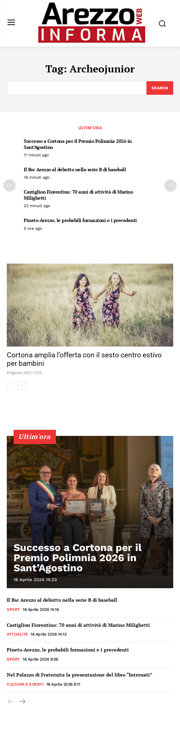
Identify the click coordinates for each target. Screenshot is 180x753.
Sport (13, 609)
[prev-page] (9, 185)
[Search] (159, 88)
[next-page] (170, 185)
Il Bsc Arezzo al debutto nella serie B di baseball (75, 169)
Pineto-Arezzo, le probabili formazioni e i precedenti (80, 220)
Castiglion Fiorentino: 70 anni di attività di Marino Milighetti (78, 195)
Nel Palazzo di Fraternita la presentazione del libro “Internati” (79, 674)
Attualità (17, 634)
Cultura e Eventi (25, 684)
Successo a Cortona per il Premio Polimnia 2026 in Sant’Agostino (78, 144)
